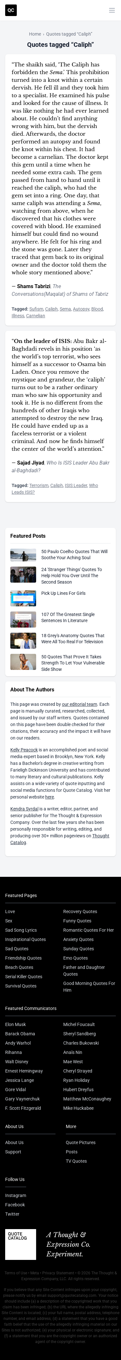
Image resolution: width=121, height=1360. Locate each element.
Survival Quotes (20, 985)
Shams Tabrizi (33, 286)
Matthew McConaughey (87, 1098)
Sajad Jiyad (30, 463)
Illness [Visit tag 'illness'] (18, 315)
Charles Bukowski (81, 1043)
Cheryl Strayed (77, 1070)
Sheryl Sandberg (79, 1033)
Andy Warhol (18, 1043)
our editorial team (79, 704)
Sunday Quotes (78, 948)
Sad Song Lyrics (21, 930)
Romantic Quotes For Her (88, 930)
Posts (71, 1151)
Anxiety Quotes (78, 939)
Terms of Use (16, 1273)
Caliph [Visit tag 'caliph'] (51, 309)
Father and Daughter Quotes (84, 971)
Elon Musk (15, 1024)
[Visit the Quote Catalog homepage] (11, 10)
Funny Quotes (77, 920)
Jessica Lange (19, 1080)
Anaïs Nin (72, 1052)
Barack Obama (20, 1033)
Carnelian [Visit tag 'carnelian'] (35, 315)
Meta (34, 1273)
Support (13, 1151)
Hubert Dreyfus (78, 1089)
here (49, 797)
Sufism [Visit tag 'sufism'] (36, 309)
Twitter (12, 1214)
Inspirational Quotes (25, 939)
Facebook (15, 1204)
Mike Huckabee (78, 1108)
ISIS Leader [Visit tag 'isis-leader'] (76, 485)
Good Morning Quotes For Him (89, 987)
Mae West (73, 1061)
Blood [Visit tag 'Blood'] (97, 309)
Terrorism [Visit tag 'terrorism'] (38, 485)
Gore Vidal (15, 1089)
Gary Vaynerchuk (22, 1098)
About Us (14, 1142)
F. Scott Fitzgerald (23, 1108)
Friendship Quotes (23, 958)
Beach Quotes (19, 967)
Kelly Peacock (24, 749)
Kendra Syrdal (24, 808)
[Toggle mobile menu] (112, 10)
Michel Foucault (79, 1024)
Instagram (15, 1195)
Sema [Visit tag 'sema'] (65, 309)
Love (10, 911)
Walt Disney (16, 1061)
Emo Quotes (75, 958)
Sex (8, 920)
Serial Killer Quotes (23, 976)
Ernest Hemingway (24, 1070)
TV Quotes (76, 1161)
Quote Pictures (81, 1142)
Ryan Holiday (76, 1080)
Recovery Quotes (80, 911)
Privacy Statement (58, 1273)
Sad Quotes (16, 948)
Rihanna (13, 1052)
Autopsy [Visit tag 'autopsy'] (81, 309)
